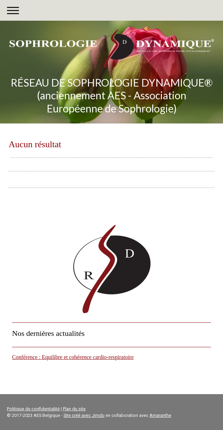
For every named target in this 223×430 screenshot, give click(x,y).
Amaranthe (160, 415)
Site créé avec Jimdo (84, 415)
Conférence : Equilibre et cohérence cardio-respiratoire (73, 357)
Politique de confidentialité (33, 408)
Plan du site (74, 408)
